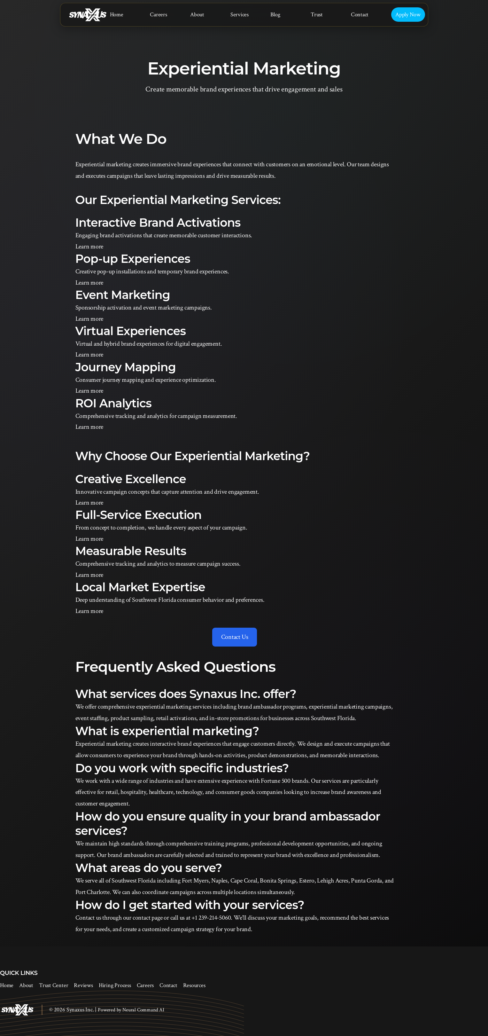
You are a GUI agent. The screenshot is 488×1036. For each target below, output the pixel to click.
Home (116, 14)
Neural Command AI (143, 1010)
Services (239, 14)
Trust (317, 14)
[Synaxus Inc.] (87, 15)
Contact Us (234, 637)
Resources (194, 985)
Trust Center (53, 985)
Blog (275, 14)
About (197, 14)
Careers (158, 14)
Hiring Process (115, 985)
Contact (359, 14)
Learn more (89, 246)
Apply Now (408, 14)
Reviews (83, 985)
